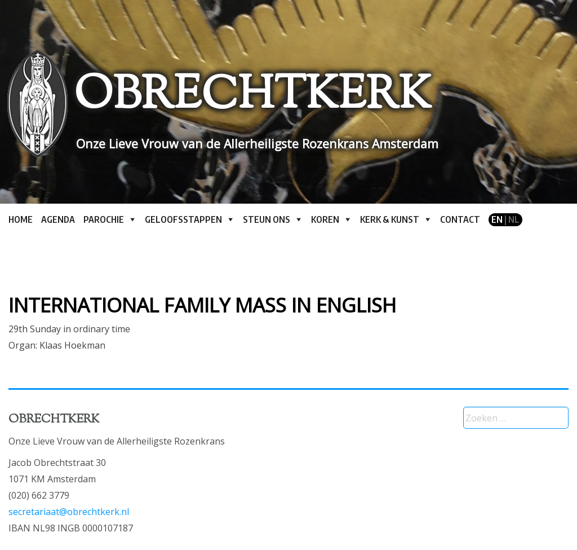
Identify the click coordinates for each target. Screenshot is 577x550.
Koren (325, 219)
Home (20, 219)
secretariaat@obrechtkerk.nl (68, 511)
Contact (460, 219)
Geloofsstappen (183, 219)
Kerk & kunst (389, 219)
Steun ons (266, 219)
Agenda (58, 219)
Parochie (103, 219)
